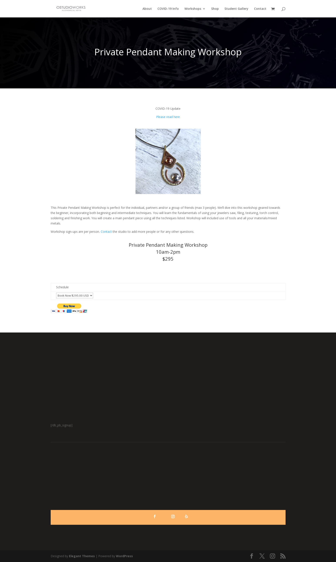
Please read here (168, 117)
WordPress (124, 556)
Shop (215, 9)
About (147, 9)
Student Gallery (236, 9)
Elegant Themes (82, 556)
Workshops (192, 9)
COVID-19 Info (168, 9)
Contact (260, 9)
